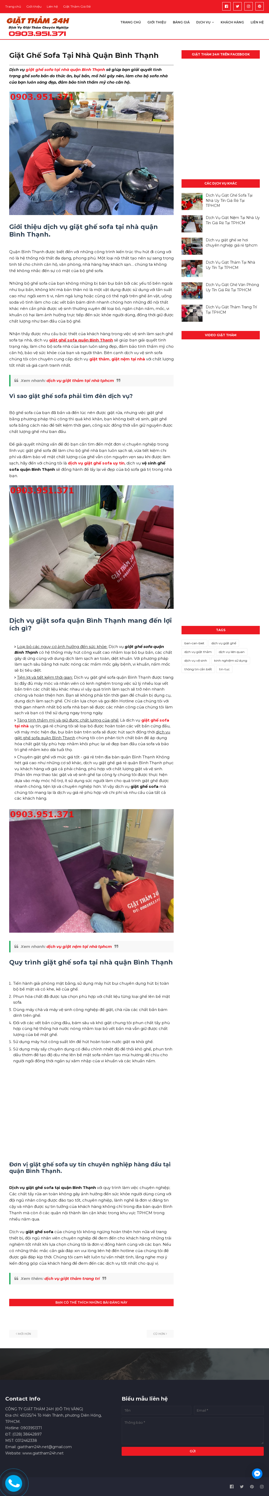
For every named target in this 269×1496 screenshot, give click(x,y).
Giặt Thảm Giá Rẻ (77, 6)
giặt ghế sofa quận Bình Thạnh (81, 340)
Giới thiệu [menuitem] (156, 22)
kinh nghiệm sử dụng (230, 660)
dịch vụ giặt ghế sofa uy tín (96, 463)
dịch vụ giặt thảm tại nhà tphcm (80, 380)
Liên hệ (52, 6)
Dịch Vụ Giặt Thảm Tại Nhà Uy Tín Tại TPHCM (230, 265)
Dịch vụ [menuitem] (203, 22)
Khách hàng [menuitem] (232, 22)
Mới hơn (24, 1334)
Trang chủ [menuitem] (130, 22)
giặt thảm (99, 358)
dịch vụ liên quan (232, 652)
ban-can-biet (194, 643)
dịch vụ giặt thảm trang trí (72, 1278)
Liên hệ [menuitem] (257, 22)
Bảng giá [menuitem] (181, 22)
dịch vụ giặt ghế (223, 643)
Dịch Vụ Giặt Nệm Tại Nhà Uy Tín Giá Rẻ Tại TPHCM (233, 220)
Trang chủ (13, 6)
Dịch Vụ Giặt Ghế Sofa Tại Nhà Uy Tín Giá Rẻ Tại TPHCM (229, 200)
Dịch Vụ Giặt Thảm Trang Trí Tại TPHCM (231, 310)
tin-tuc (224, 669)
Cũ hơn (159, 1334)
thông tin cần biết (198, 669)
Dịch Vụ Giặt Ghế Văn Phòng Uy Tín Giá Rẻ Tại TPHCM (232, 287)
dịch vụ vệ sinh (195, 660)
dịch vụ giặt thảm (198, 652)
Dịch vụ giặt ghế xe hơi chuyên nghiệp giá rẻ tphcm (231, 243)
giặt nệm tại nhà (128, 358)
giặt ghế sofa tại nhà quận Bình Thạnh (65, 69)
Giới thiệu (34, 6)
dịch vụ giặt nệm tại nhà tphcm (79, 946)
